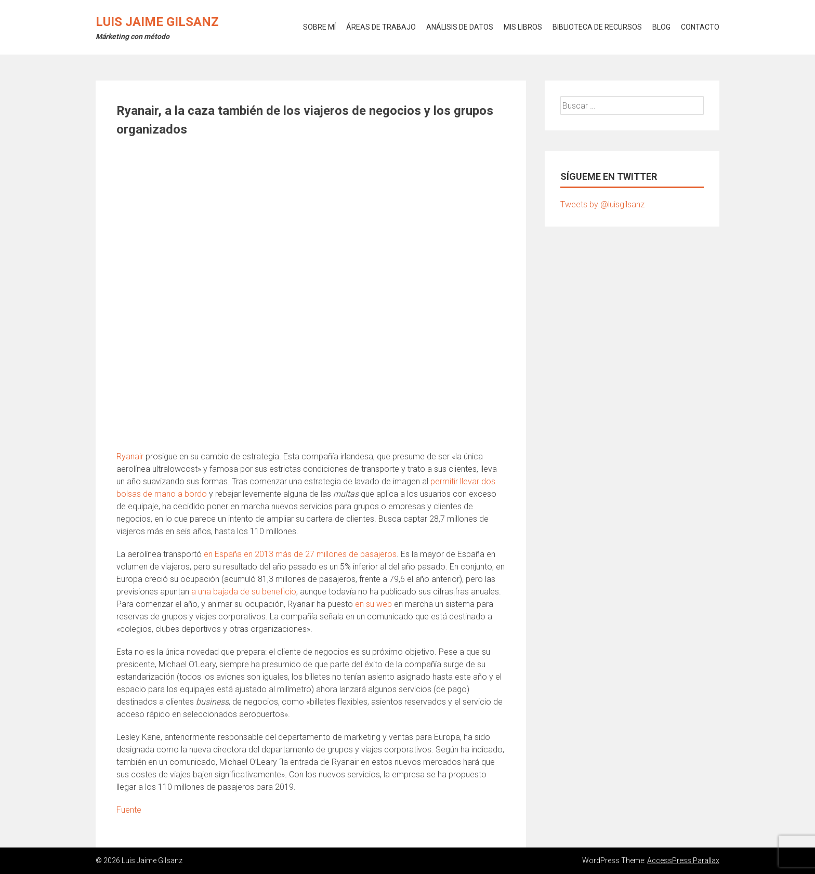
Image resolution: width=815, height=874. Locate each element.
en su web (373, 604)
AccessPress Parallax (683, 860)
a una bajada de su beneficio (243, 592)
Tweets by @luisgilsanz (602, 204)
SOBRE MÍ (319, 27)
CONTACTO (700, 27)
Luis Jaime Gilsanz (157, 22)
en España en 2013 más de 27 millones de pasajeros (300, 554)
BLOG (661, 27)
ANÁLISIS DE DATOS (459, 27)
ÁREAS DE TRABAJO (381, 27)
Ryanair (129, 456)
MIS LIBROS (523, 27)
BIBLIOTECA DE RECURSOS (597, 27)
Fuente (128, 810)
